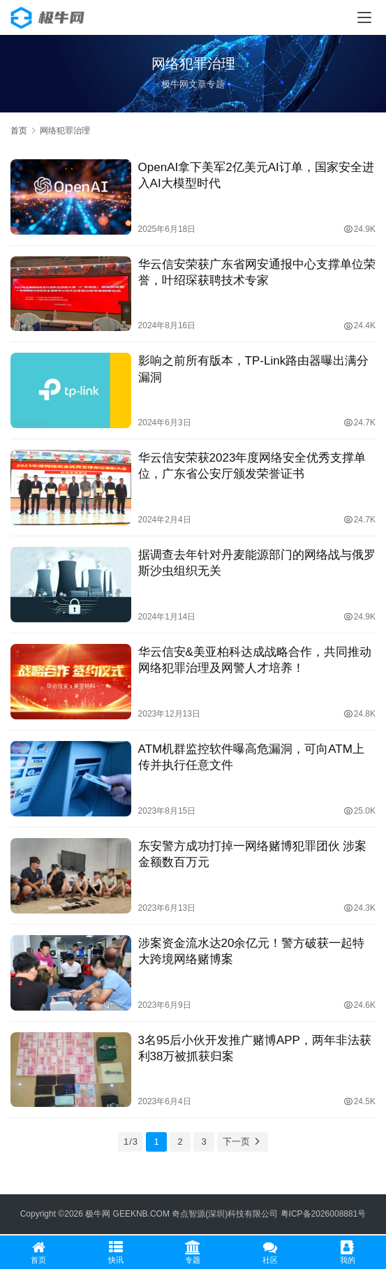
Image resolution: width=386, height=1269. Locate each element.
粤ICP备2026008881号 (323, 1214)
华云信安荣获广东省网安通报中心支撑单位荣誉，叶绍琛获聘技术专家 (257, 272)
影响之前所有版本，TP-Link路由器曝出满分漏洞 (253, 368)
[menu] (364, 17)
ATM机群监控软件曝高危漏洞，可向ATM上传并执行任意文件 (251, 757)
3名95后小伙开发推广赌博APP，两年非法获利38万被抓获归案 (254, 1048)
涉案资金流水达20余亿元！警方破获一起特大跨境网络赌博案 (251, 951)
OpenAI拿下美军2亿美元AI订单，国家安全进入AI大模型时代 (256, 175)
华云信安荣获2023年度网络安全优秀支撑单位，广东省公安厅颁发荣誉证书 (252, 466)
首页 (18, 130)
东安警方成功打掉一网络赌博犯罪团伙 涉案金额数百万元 (252, 854)
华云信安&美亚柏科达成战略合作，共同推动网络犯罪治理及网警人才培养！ (254, 660)
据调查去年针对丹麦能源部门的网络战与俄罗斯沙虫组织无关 (257, 563)
